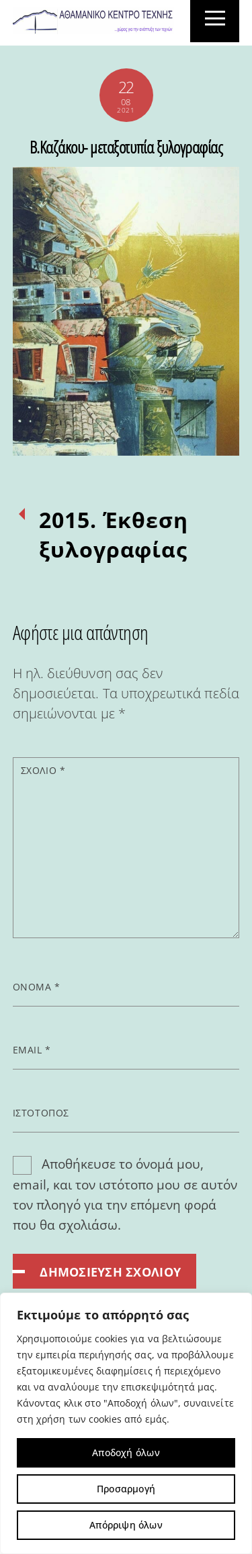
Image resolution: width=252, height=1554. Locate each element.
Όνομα (36, 986)
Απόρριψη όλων (126, 1524)
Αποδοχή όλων (126, 1452)
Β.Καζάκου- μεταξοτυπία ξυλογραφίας (126, 146)
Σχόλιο (43, 770)
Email (32, 1049)
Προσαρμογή (126, 1488)
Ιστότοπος (41, 1112)
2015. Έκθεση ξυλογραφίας (114, 534)
